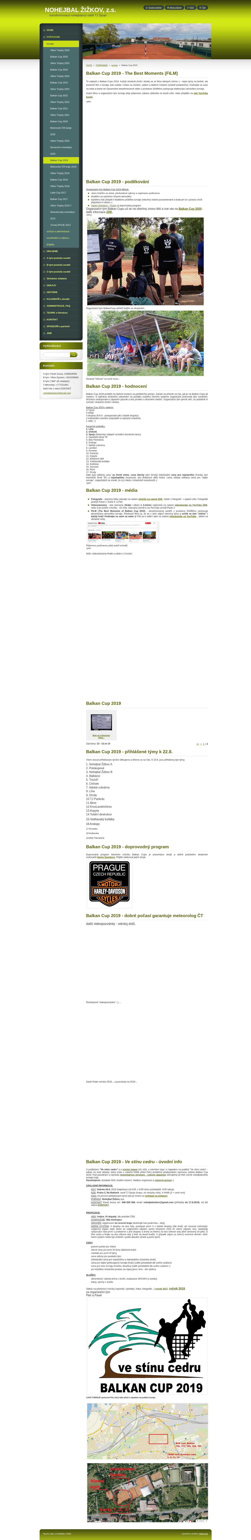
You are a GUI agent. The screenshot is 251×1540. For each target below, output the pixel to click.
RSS (192, 7)
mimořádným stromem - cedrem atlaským (143, 1174)
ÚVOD (89, 65)
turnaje (114, 65)
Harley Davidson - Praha (103, 205)
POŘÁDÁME (102, 65)
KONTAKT (103, 1205)
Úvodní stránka (155, 7)
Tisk (204, 7)
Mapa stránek (176, 7)
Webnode (203, 1534)
